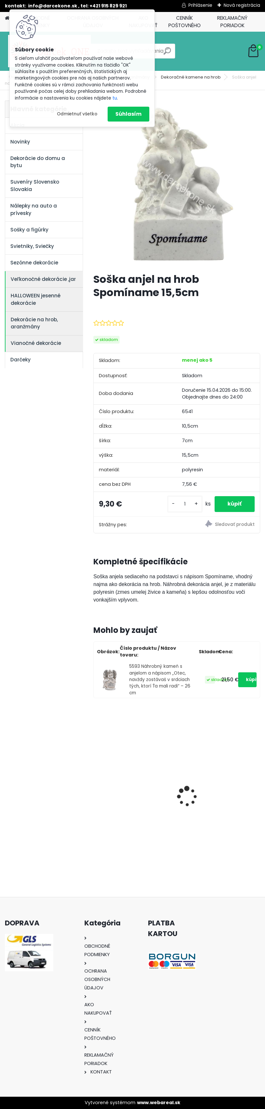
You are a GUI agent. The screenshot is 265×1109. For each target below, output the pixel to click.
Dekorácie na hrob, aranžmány (34, 323)
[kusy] (184, 504)
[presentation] (96, 785)
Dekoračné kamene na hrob (191, 77)
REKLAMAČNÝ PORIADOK (232, 22)
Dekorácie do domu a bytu (37, 162)
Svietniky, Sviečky (32, 246)
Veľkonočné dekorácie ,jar (43, 279)
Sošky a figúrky (29, 229)
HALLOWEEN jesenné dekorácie (35, 299)
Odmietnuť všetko (77, 114)
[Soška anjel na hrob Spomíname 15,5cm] (176, 184)
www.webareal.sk (158, 1102)
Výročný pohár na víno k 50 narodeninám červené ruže (218, 793)
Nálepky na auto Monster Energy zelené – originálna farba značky (131, 782)
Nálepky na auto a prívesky (33, 209)
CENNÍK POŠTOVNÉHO (184, 22)
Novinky (20, 141)
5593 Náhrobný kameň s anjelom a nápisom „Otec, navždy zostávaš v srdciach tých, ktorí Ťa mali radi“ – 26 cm (159, 679)
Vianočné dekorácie (36, 343)
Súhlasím (128, 114)
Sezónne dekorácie (34, 262)
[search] (167, 53)
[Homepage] (7, 18)
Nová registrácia (242, 5)
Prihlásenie (200, 5)
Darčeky (20, 359)
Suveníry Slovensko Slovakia (34, 185)
